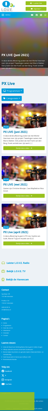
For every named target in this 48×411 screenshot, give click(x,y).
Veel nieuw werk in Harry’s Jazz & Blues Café (17, 357)
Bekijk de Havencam (17, 279)
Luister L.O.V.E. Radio (18, 263)
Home (5, 323)
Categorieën (10, 98)
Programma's (11, 90)
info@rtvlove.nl (6, 310)
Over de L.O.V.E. (8, 328)
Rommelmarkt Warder (10, 359)
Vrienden (6, 333)
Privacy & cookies (37, 408)
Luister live (36, 3)
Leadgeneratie (6, 393)
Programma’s (7, 325)
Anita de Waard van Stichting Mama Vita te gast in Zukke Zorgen (22, 347)
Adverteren (6, 330)
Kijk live (35, 9)
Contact (5, 335)
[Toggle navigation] (6, 15)
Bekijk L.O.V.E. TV (16, 271)
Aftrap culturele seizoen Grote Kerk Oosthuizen (18, 349)
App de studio (12, 405)
